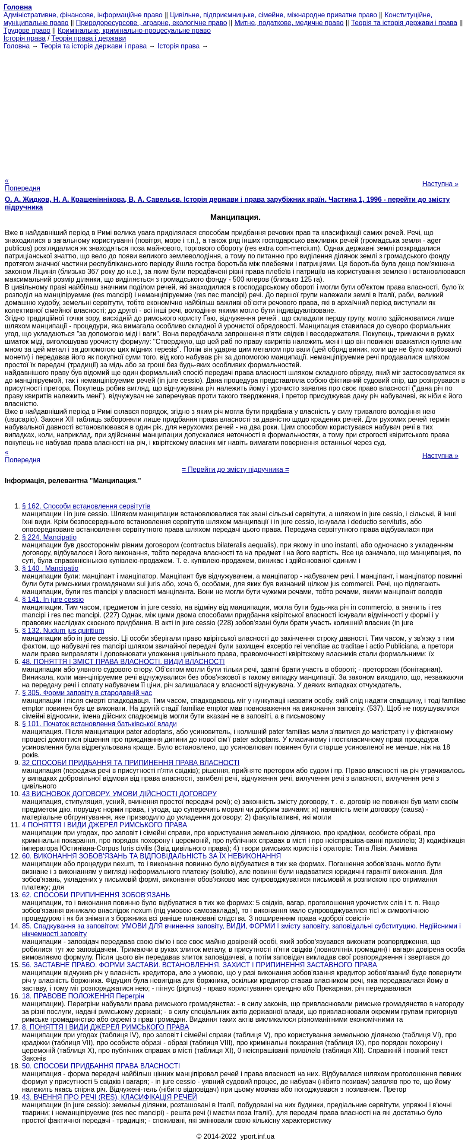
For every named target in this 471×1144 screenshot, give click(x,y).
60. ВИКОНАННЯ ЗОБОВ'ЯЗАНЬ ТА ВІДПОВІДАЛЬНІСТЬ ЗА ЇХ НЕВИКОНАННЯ (151, 856)
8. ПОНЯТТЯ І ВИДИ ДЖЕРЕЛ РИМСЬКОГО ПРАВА (105, 1027)
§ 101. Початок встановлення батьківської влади (99, 724)
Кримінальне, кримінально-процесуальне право (134, 30)
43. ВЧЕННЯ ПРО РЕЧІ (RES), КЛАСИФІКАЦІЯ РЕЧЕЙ (109, 1097)
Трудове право (27, 30)
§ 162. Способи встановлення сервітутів (86, 506)
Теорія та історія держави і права (404, 22)
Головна (16, 46)
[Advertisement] (235, 110)
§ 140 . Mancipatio (50, 568)
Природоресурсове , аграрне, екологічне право (151, 22)
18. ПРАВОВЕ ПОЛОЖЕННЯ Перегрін (83, 996)
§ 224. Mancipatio (49, 537)
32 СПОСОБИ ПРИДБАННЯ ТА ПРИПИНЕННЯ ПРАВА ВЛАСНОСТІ (131, 762)
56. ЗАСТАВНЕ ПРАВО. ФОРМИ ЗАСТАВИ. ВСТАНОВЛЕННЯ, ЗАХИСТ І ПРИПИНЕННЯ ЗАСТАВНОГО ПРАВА (199, 965)
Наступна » (440, 183)
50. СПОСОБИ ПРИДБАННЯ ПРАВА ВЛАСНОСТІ (101, 1066)
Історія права (24, 38)
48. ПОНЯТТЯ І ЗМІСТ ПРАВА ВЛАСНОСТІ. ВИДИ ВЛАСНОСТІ (123, 661)
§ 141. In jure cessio (53, 599)
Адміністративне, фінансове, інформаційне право (82, 15)
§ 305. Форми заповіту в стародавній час (87, 692)
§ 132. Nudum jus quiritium (63, 630)
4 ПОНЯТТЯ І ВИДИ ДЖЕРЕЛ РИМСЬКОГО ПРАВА (104, 825)
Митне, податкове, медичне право (289, 22)
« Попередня (22, 184)
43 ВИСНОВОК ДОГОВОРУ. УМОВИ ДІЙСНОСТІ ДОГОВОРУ (119, 794)
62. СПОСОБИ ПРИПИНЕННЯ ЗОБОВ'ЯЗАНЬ (96, 895)
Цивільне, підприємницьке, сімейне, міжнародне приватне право (273, 15)
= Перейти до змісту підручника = (235, 469)
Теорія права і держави (88, 38)
